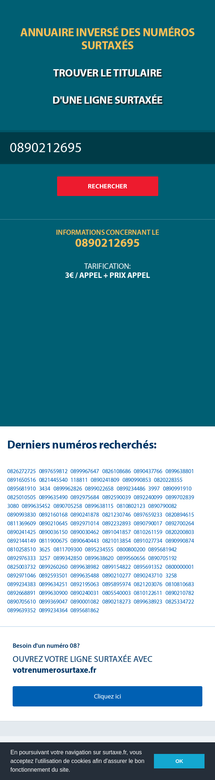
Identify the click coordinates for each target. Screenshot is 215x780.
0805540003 (116, 592)
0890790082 (162, 505)
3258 (171, 575)
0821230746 (116, 514)
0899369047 (53, 601)
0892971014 (84, 523)
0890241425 (21, 532)
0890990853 (136, 479)
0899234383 (21, 584)
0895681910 (21, 488)
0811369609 (21, 523)
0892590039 (116, 497)
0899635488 (84, 575)
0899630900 (53, 592)
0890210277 (116, 575)
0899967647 (84, 471)
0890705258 (67, 505)
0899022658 (99, 488)
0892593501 (53, 575)
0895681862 (84, 610)
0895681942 (162, 549)
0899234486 (131, 488)
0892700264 (179, 523)
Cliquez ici (107, 696)
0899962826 (67, 488)
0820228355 (168, 479)
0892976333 (21, 558)
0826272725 (21, 471)
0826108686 (116, 471)
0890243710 (148, 575)
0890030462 (84, 532)
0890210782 (179, 592)
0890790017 (148, 523)
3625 (45, 549)
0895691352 (148, 566)
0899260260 (53, 566)
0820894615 (179, 514)
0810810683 (179, 584)
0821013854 (116, 540)
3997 (154, 488)
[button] (73, 770)
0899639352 (21, 610)
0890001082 (84, 601)
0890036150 (53, 532)
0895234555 (99, 549)
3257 (45, 558)
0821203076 (148, 584)
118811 (78, 479)
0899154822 (116, 566)
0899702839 (179, 497)
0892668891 (21, 592)
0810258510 (21, 549)
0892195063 (84, 584)
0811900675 (53, 540)
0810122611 (148, 592)
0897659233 (148, 514)
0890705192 (162, 558)
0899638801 (179, 471)
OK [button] (179, 761)
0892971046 (21, 575)
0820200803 (179, 532)
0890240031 (84, 592)
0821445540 (53, 479)
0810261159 (148, 532)
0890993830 (21, 514)
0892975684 (84, 497)
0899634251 (53, 584)
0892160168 (53, 514)
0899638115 (99, 505)
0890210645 (53, 523)
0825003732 (21, 566)
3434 (45, 488)
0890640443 (84, 540)
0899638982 (84, 566)
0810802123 (131, 505)
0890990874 (179, 540)
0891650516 (21, 479)
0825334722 (179, 601)
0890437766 (148, 471)
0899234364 (53, 610)
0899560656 (131, 558)
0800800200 (131, 549)
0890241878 (84, 514)
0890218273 (116, 601)
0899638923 (148, 601)
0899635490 (53, 497)
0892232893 (116, 523)
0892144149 (21, 540)
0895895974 (116, 584)
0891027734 (148, 540)
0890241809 (105, 479)
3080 (13, 505)
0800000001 (179, 566)
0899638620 (99, 558)
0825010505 (21, 497)
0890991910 (177, 488)
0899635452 (36, 505)
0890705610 (21, 601)
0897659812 (53, 471)
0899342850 (67, 558)
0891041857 (116, 532)
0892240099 (148, 497)
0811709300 (67, 549)
